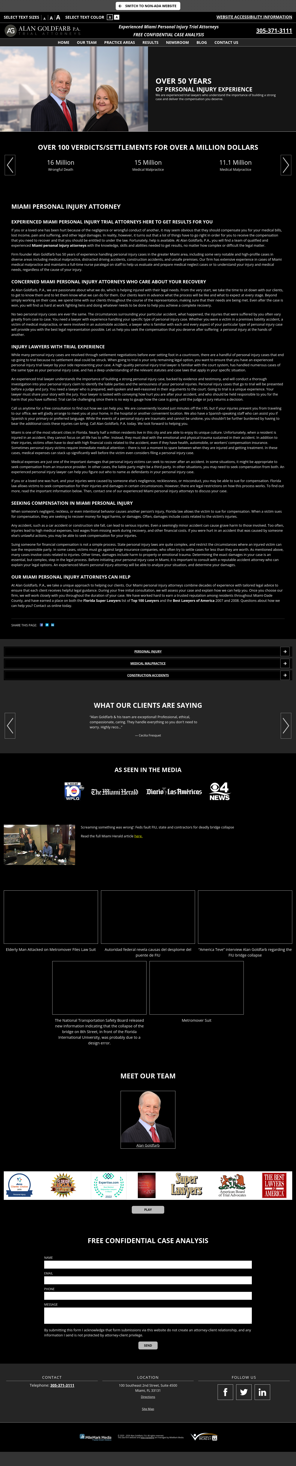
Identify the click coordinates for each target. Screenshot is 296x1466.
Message (51, 1319)
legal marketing (147, 1451)
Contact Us (226, 42)
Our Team (87, 42)
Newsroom (177, 42)
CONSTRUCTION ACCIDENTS (148, 687)
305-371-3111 (274, 30)
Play (148, 1224)
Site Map (148, 1423)
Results (150, 42)
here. (138, 850)
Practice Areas (119, 42)
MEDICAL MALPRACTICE (148, 670)
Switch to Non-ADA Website (150, 6)
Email (48, 1288)
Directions (148, 1411)
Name (48, 1272)
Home (63, 42)
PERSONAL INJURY (148, 653)
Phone (49, 1303)
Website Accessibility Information (254, 16)
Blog (202, 42)
